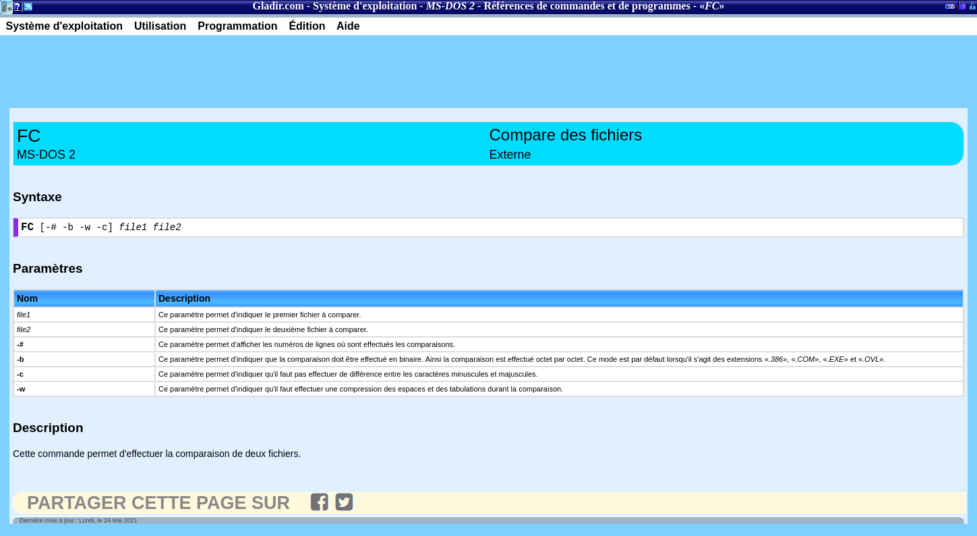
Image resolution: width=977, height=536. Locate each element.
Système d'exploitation (365, 5)
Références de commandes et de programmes (586, 5)
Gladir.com (277, 5)
